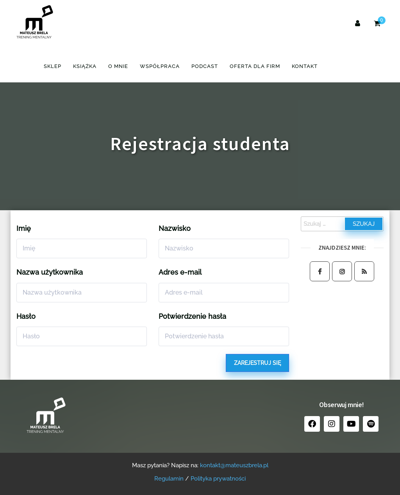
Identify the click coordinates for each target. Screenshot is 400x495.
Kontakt (305, 66)
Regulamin (169, 478)
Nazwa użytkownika (49, 272)
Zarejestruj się (257, 363)
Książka (84, 66)
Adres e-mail (180, 272)
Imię (23, 228)
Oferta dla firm (255, 66)
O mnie (118, 66)
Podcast (204, 66)
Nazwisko (175, 228)
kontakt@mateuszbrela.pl (234, 465)
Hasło (26, 316)
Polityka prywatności (218, 478)
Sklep (52, 66)
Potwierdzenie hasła (192, 316)
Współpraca (160, 66)
